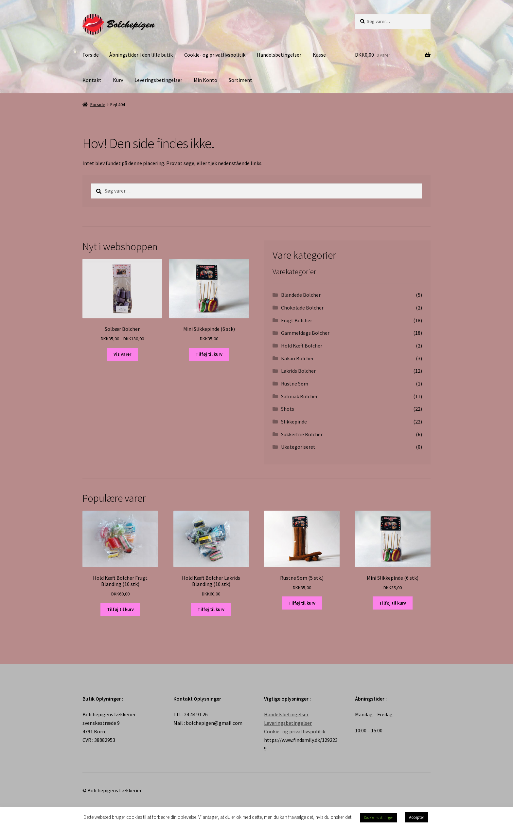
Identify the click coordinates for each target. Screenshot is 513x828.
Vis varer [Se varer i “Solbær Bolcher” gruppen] (122, 354)
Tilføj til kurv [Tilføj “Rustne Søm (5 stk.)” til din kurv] (302, 603)
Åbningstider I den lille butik (141, 54)
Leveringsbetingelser (158, 80)
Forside (90, 54)
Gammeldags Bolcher (305, 332)
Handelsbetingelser (279, 54)
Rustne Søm (294, 383)
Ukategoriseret (298, 446)
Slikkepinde (294, 421)
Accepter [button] (416, 817)
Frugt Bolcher (296, 320)
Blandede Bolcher (301, 295)
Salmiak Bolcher (299, 396)
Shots (287, 408)
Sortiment (240, 80)
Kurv (118, 80)
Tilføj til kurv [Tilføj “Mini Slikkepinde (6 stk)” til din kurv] (209, 354)
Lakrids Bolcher (298, 370)
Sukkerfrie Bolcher (302, 434)
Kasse (319, 54)
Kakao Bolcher (297, 358)
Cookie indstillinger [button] (378, 817)
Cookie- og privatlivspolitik (214, 54)
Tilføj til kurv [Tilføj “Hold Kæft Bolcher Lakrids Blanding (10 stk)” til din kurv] (211, 609)
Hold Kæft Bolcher (301, 345)
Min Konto (205, 80)
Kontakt (91, 80)
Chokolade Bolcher (302, 307)
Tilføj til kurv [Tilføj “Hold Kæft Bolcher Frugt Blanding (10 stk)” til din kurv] (120, 609)
